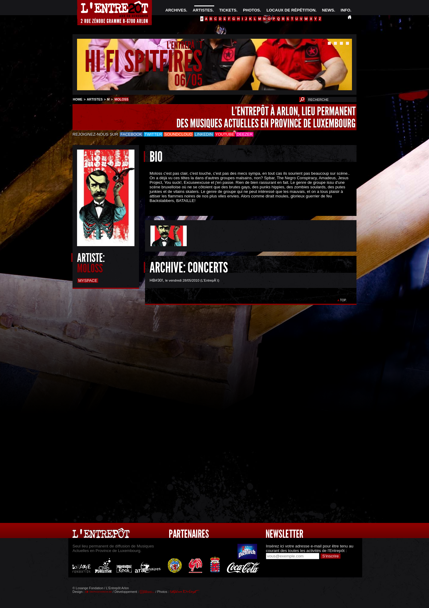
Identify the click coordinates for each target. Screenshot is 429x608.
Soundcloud (178, 134)
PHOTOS (251, 10)
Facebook (131, 134)
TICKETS (227, 10)
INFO (345, 10)
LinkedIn (204, 134)
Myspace (87, 280)
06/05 (188, 80)
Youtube (224, 134)
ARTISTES (203, 10)
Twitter (153, 134)
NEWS (328, 10)
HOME (77, 99)
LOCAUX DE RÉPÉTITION (290, 10)
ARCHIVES (175, 10)
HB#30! (156, 280)
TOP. (343, 300)
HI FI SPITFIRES (143, 62)
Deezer (245, 134)
